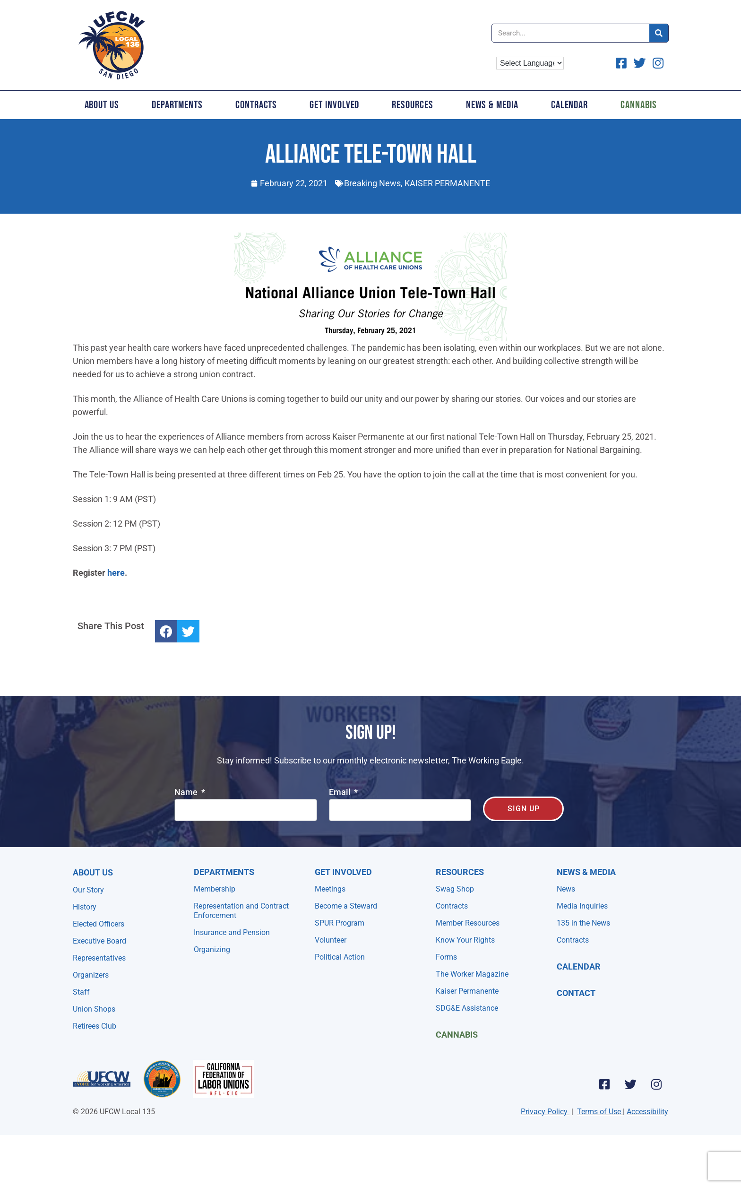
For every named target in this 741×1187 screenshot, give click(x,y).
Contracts (256, 105)
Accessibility (647, 1111)
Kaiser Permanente (467, 991)
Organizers (91, 974)
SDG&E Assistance (467, 1008)
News (566, 888)
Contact (576, 993)
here (116, 573)
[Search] (658, 33)
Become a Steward (346, 905)
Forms (446, 957)
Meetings (330, 888)
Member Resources (468, 922)
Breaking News (372, 183)
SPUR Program (339, 922)
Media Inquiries (582, 905)
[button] (166, 631)
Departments (177, 105)
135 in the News (583, 922)
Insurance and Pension (232, 932)
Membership (214, 888)
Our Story (88, 889)
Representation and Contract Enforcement (241, 910)
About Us (102, 105)
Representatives (99, 957)
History (84, 906)
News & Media (492, 105)
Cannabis (638, 105)
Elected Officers (98, 923)
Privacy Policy (544, 1111)
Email (341, 792)
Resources (412, 105)
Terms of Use (599, 1111)
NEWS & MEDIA (586, 872)
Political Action (340, 957)
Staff (81, 992)
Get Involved (334, 105)
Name (186, 792)
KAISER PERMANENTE (447, 183)
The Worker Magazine (472, 974)
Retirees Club (94, 1026)
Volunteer (330, 940)
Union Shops (94, 1009)
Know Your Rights (465, 940)
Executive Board (99, 940)
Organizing (212, 949)
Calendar (569, 105)
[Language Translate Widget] (530, 63)
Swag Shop (455, 888)
